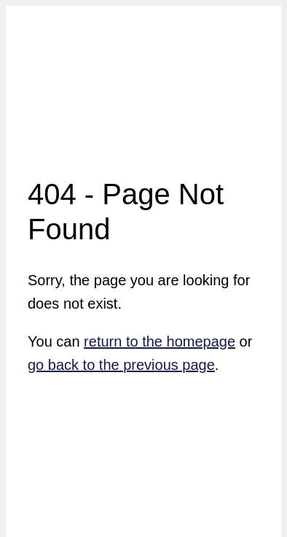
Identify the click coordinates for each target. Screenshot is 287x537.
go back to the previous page (121, 365)
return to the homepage (159, 341)
